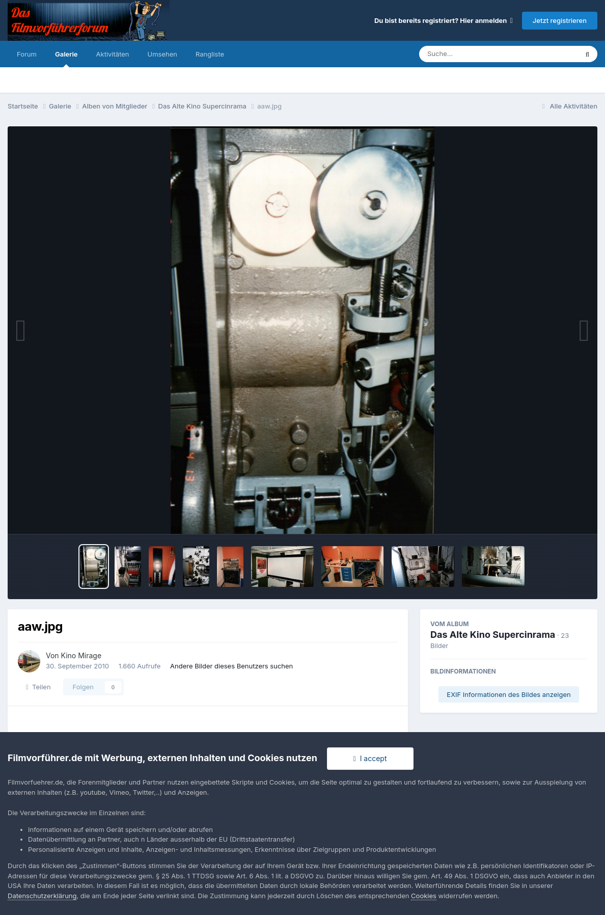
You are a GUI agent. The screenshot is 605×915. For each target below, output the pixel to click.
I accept (370, 758)
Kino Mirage (81, 655)
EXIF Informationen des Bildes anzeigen (508, 694)
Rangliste (210, 54)
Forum (27, 54)
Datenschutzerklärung (42, 896)
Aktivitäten (112, 54)
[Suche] (478, 54)
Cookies (423, 896)
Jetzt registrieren (560, 20)
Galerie (66, 58)
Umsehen (162, 54)
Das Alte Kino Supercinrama (492, 634)
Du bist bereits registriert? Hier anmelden (443, 20)
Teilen (38, 687)
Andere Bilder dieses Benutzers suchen (231, 666)
